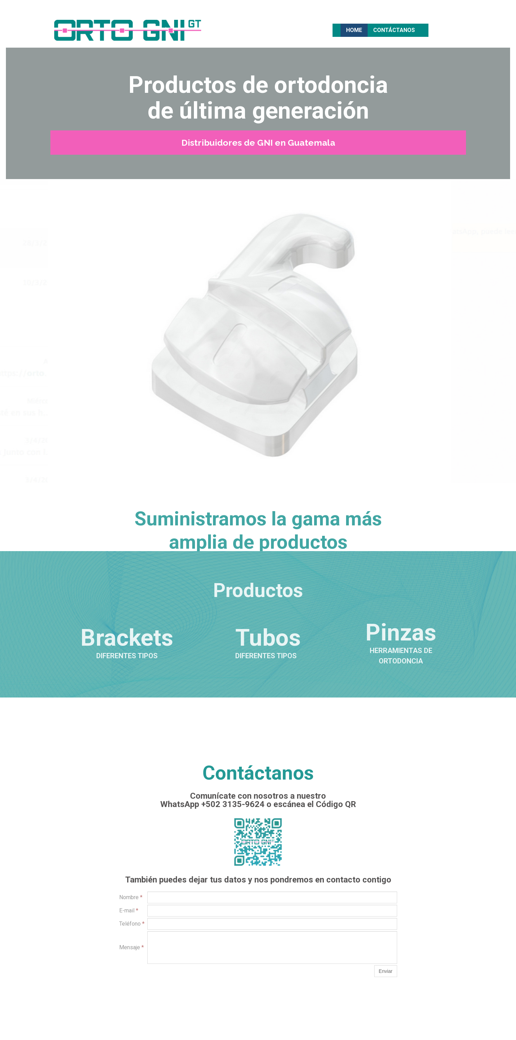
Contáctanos (394, 30)
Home (354, 30)
